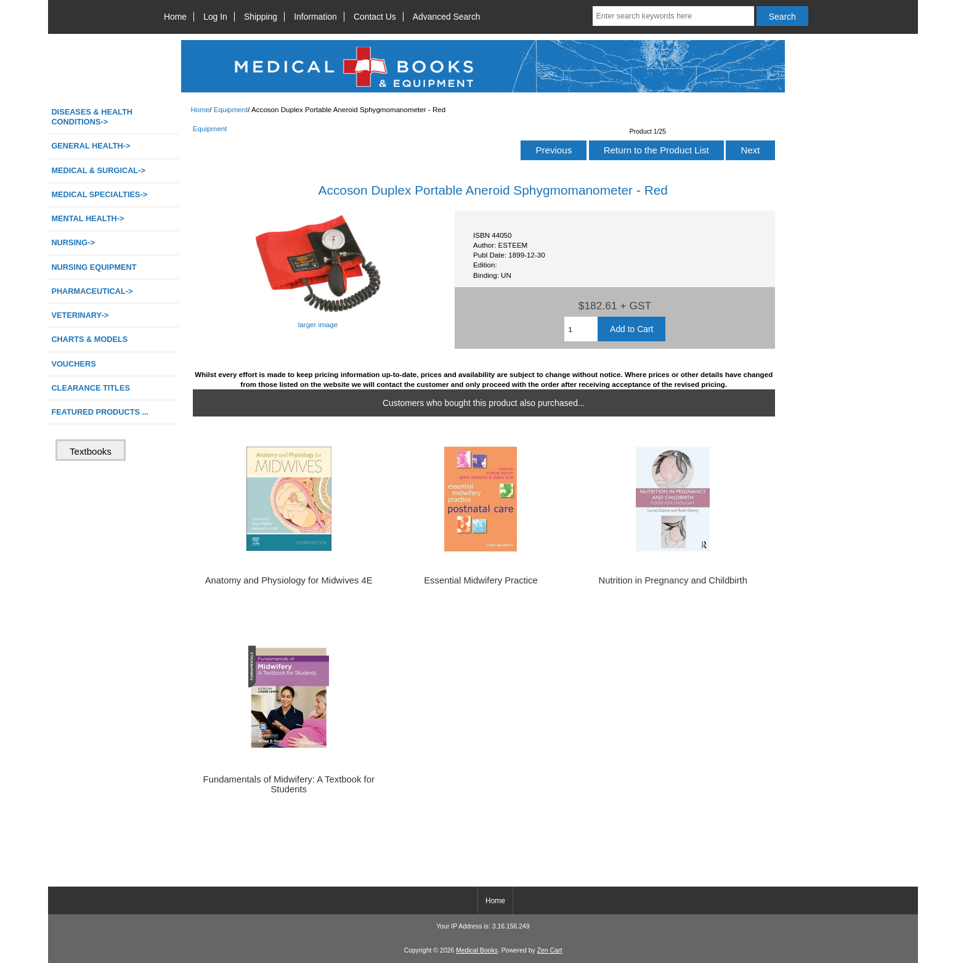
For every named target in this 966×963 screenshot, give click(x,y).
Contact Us (375, 17)
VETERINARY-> (79, 315)
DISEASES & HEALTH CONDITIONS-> (91, 116)
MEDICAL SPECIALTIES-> (99, 194)
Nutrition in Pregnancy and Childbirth (672, 580)
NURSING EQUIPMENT (93, 267)
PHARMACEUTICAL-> (91, 291)
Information (315, 17)
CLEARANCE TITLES (90, 387)
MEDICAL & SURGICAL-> (98, 170)
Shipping (260, 17)
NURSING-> (73, 242)
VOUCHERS (73, 363)
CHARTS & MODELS (89, 339)
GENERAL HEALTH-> (90, 145)
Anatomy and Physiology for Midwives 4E (289, 580)
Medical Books (477, 950)
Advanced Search (447, 17)
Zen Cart (549, 950)
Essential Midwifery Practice (481, 580)
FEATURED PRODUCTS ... (99, 411)
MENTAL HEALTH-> (87, 218)
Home (175, 17)
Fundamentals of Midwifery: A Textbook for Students (289, 784)
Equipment (231, 109)
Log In (215, 17)
